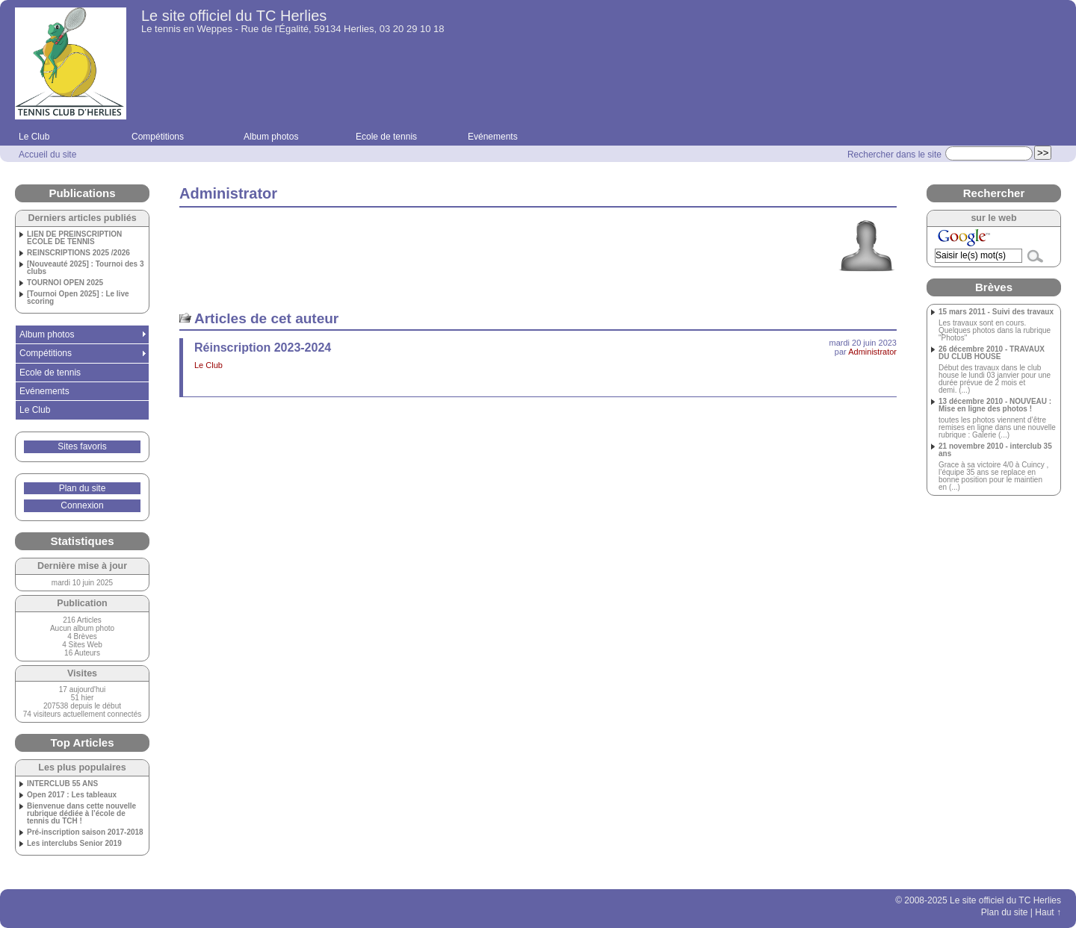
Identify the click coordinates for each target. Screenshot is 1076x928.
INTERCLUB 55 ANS (62, 784)
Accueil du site (47, 154)
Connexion (82, 505)
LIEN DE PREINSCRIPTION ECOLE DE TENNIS (74, 238)
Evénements (493, 136)
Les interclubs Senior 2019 (74, 843)
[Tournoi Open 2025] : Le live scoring (78, 297)
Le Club (34, 136)
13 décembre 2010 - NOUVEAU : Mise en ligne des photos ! (995, 405)
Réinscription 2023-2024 (262, 347)
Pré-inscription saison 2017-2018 (85, 832)
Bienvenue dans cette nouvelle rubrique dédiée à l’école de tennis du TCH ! (81, 814)
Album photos (271, 136)
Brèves (993, 287)
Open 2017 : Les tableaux (72, 795)
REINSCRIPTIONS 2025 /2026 (78, 253)
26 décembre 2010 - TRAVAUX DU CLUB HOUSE (992, 353)
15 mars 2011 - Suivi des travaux (996, 312)
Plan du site (82, 488)
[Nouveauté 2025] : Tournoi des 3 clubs (85, 268)
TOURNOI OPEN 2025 (65, 283)
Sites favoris (82, 446)
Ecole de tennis (386, 136)
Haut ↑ (1048, 912)
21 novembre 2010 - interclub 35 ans (995, 450)
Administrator (872, 351)
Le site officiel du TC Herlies (234, 15)
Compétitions (158, 136)
